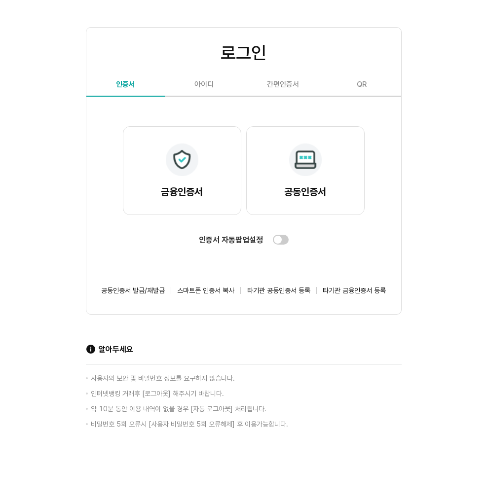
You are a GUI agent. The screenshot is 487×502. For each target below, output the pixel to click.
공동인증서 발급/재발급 (133, 290)
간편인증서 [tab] (283, 84)
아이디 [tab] (204, 84)
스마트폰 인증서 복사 (205, 290)
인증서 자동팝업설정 (231, 240)
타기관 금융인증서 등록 (354, 290)
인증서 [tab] (125, 84)
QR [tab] (362, 84)
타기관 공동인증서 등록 (278, 290)
